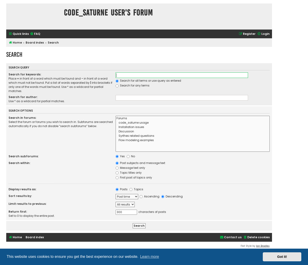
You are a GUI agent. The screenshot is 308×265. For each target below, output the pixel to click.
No (131, 156)
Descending (172, 196)
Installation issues (192, 127)
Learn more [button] (149, 257)
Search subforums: (24, 156)
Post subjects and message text (140, 163)
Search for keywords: (25, 74)
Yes (120, 156)
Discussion (192, 131)
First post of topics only (134, 177)
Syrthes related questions (192, 136)
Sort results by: (20, 196)
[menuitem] (35, 34)
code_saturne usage (192, 123)
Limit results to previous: (27, 204)
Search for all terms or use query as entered (148, 81)
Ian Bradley (263, 246)
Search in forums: (22, 118)
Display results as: (22, 189)
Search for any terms (133, 85)
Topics (136, 189)
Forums (192, 118)
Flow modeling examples (192, 140)
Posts (122, 189)
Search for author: (23, 97)
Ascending (149, 196)
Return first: (18, 212)
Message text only (130, 168)
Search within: (19, 163)
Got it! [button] (282, 257)
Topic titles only (129, 173)
